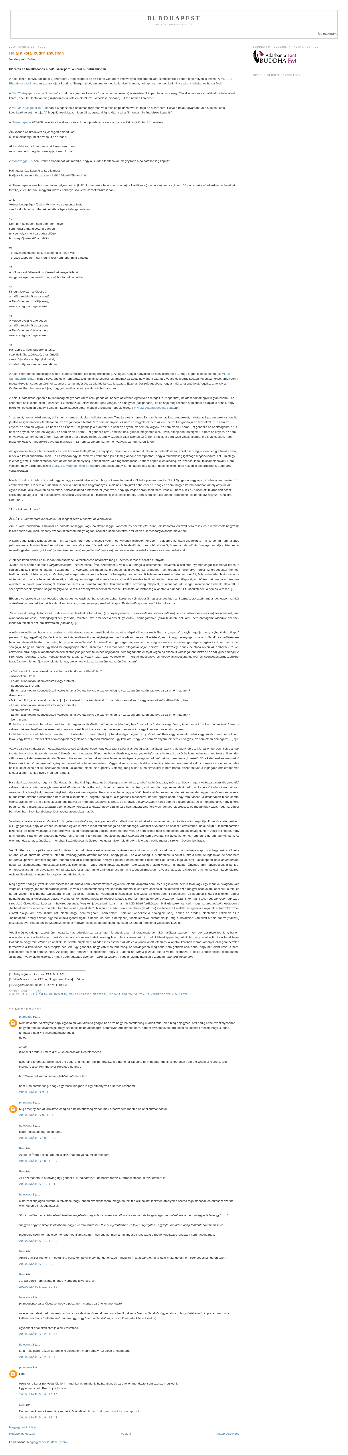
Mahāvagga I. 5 (22, 161)
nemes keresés (80, 994)
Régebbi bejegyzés (22, 1433)
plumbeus (25, 1016)
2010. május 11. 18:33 (38, 1240)
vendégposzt (160, 994)
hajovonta (25, 1125)
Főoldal (126, 1433)
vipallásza (180, 994)
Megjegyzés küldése (23, 1427)
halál (25, 994)
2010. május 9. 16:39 (37, 1092)
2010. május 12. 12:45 (38, 1357)
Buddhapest (174, 18)
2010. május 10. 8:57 (37, 1138)
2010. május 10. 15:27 (38, 1161)
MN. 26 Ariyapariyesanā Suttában (34, 93)
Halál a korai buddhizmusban (36, 53)
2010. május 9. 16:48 (37, 1115)
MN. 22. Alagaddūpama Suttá (154, 407)
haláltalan (39, 994)
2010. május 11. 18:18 (38, 1183)
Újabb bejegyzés (228, 1433)
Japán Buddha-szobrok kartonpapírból (113, 1411)
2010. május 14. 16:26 (38, 1394)
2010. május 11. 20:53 (38, 1286)
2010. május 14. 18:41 (38, 1417)
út (147, 994)
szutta (139, 994)
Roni (22, 1148)
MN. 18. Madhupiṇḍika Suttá (73, 465)
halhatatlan (58, 994)
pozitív (127, 994)
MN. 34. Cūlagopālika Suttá (30, 107)
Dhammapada (21, 122)
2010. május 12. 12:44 (38, 1334)
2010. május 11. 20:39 (38, 1264)
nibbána (115, 994)
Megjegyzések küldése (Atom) (47, 1442)
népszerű (100, 994)
